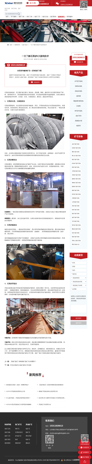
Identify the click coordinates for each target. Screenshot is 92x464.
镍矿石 (28, 432)
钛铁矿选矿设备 (76, 148)
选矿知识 (25, 45)
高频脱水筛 (78, 120)
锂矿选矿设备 (75, 167)
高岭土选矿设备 (76, 240)
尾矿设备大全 (75, 244)
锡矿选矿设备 (75, 236)
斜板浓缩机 (78, 91)
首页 (7, 16)
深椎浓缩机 (78, 86)
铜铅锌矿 (18, 443)
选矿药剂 (78, 116)
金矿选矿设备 (75, 144)
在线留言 (85, 452)
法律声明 (77, 459)
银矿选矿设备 (75, 159)
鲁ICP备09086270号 (53, 460)
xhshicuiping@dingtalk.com (59, 433)
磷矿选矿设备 (75, 151)
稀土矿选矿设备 (76, 155)
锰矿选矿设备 (75, 217)
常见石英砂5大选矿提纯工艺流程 (18, 365)
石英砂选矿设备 (54, 353)
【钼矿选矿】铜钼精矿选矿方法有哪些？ (20, 361)
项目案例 (7, 443)
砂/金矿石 (18, 436)
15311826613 (42, 4)
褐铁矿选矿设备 (76, 182)
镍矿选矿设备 (75, 213)
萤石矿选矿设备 (76, 225)
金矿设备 (7, 8)
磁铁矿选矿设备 (76, 178)
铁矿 (16, 439)
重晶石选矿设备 (76, 229)
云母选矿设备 (75, 202)
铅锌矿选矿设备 (76, 194)
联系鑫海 (70, 16)
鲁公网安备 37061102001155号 (72, 460)
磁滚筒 (78, 125)
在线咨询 (36, 82)
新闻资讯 (61, 17)
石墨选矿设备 (75, 198)
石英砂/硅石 (19, 432)
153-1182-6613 (37, 86)
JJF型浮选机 (78, 81)
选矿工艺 (37, 16)
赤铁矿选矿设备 (76, 175)
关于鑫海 (13, 16)
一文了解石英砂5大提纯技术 (38, 45)
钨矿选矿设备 (75, 206)
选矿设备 (7, 432)
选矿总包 (45, 16)
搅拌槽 (78, 96)
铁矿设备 (14, 8)
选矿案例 (53, 16)
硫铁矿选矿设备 (76, 186)
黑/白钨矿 (29, 436)
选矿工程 (21, 16)
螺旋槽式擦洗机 (78, 101)
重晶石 (28, 443)
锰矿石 (28, 428)
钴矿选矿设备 (75, 233)
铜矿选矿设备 (75, 190)
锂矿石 (17, 428)
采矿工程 (29, 16)
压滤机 (78, 106)
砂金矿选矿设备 (76, 163)
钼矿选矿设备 (75, 209)
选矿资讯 (7, 439)
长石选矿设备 (75, 221)
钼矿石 (28, 439)
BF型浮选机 (78, 111)
